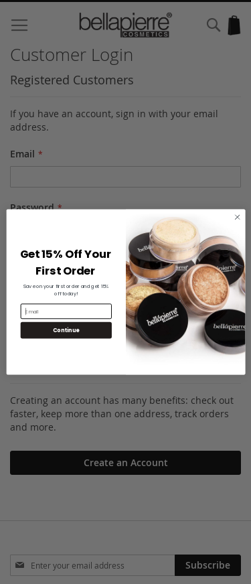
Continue (65, 330)
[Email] (65, 311)
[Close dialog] (237, 217)
